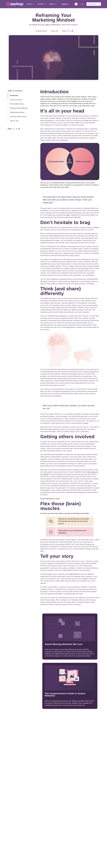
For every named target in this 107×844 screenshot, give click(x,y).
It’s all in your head (16, 100)
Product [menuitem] (29, 4)
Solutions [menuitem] (41, 4)
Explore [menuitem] (51, 4)
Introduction (14, 95)
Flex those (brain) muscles (18, 116)
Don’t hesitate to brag (16, 104)
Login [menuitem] (82, 4)
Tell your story (14, 121)
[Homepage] (15, 4)
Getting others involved (17, 112)
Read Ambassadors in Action (50, 498)
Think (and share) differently (19, 108)
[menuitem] (65, 4)
